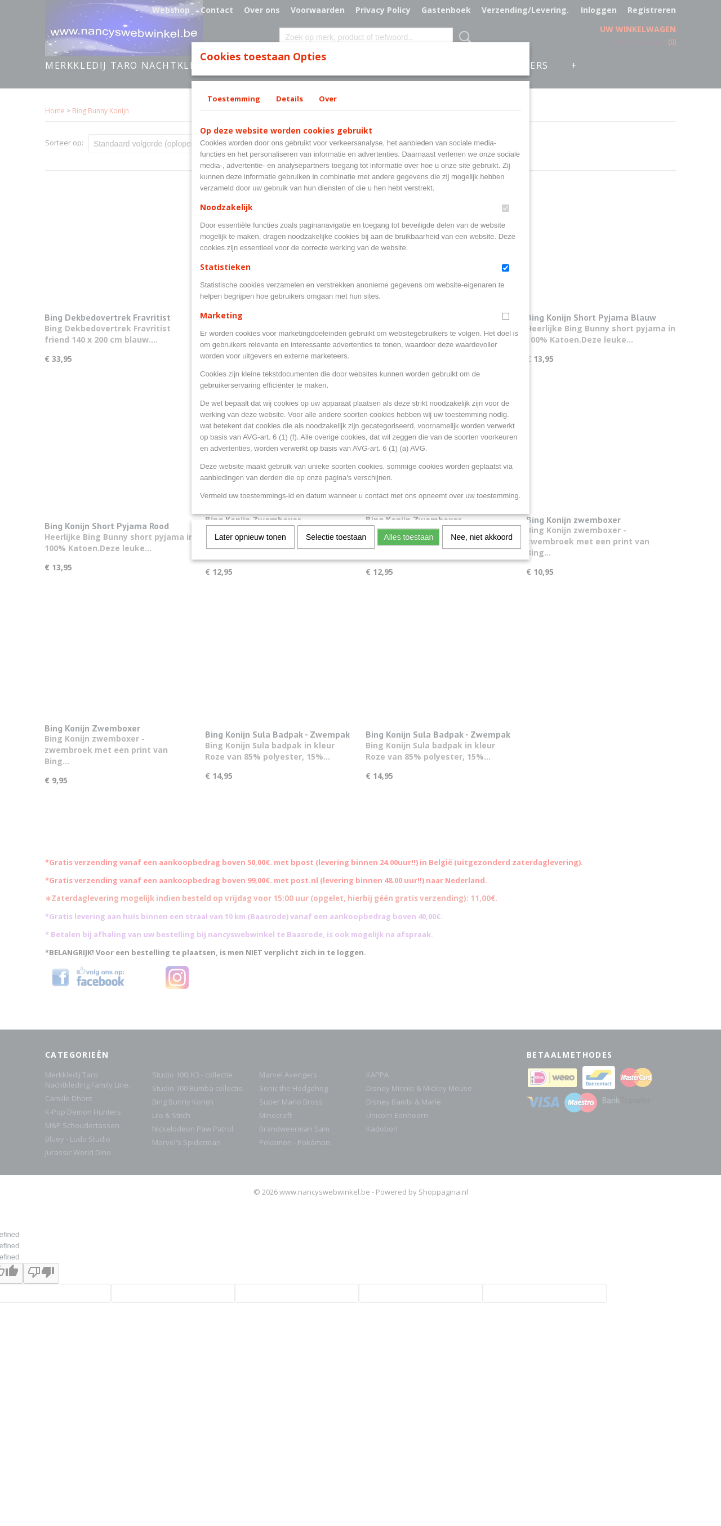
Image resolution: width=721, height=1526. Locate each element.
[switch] (505, 208)
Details (289, 99)
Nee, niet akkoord (482, 537)
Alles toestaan (408, 537)
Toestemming (233, 99)
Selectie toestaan (336, 537)
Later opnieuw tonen (250, 537)
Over (328, 99)
